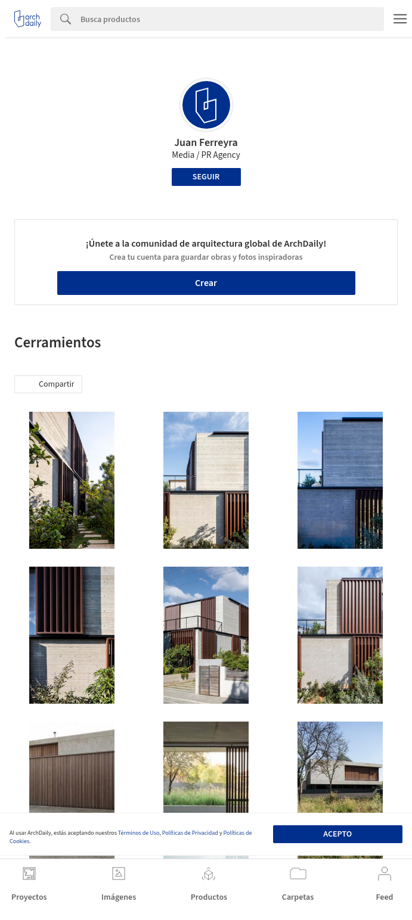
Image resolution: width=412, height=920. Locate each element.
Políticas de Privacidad (190, 833)
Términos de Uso (138, 833)
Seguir (206, 177)
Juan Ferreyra (206, 142)
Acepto (337, 834)
